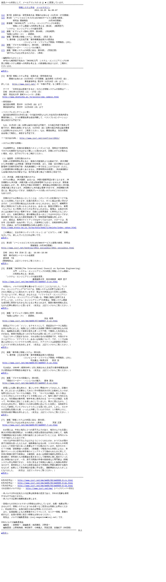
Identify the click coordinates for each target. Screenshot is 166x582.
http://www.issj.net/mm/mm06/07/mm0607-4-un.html (30, 347)
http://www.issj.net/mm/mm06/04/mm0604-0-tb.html (45, 525)
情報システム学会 (26, 8)
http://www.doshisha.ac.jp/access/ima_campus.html (30, 104)
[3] (3, 25)
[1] (3, 16)
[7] (3, 53)
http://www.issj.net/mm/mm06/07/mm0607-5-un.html (30, 392)
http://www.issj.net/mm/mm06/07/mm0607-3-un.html (30, 304)
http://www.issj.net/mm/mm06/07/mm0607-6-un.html (30, 414)
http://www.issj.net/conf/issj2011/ (39, 149)
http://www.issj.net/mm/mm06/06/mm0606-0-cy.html (45, 519)
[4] (3, 33)
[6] (3, 48)
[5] (3, 39)
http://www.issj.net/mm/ (39, 527)
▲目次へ (4, 76)
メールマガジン (43, 8)
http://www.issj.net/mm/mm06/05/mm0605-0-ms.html (45, 522)
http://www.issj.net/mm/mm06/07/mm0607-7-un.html (30, 460)
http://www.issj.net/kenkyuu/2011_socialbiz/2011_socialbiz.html (37, 268)
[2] (3, 19)
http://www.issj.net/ (24, 90)
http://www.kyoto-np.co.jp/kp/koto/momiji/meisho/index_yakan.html (38, 245)
